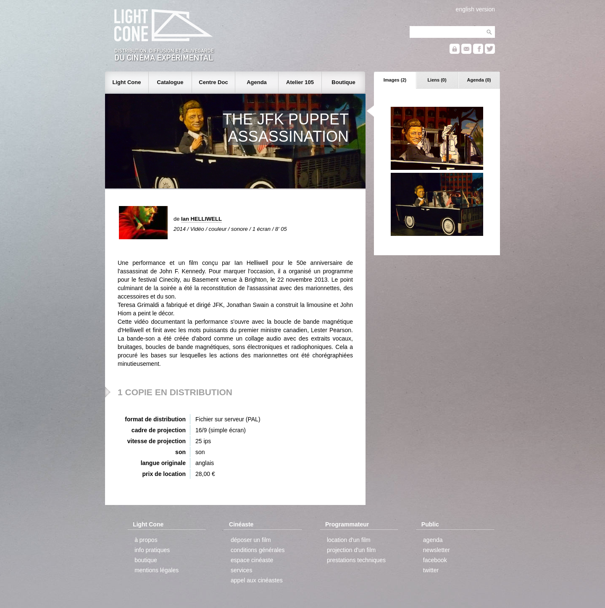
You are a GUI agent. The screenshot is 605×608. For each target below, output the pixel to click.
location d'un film (349, 540)
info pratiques (152, 550)
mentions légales (156, 570)
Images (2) (395, 79)
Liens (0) (436, 79)
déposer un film (251, 540)
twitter (431, 570)
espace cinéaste (252, 560)
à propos (145, 540)
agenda (433, 540)
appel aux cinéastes (257, 580)
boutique (145, 560)
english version (475, 9)
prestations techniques (356, 560)
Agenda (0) (479, 79)
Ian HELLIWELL (201, 219)
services (241, 570)
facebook (435, 560)
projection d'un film (351, 550)
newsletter (436, 550)
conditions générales (257, 550)
